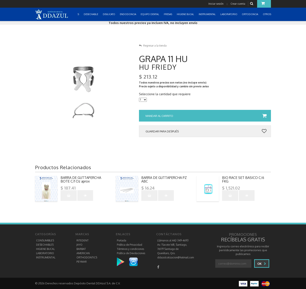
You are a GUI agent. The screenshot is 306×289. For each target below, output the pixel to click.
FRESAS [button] (168, 14)
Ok (261, 263)
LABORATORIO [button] (229, 14)
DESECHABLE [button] (91, 14)
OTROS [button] (267, 14)
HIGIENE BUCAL (45, 249)
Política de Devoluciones (131, 253)
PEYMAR (81, 261)
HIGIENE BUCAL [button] (186, 14)
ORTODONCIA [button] (250, 14)
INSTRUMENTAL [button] (207, 14)
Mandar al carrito (206, 115)
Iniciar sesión (216, 3)
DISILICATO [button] (109, 14)
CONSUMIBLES (45, 240)
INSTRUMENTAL (45, 257)
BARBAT (81, 249)
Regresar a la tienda (153, 45)
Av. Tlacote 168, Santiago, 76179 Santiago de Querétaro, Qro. (172, 249)
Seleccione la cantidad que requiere (165, 94)
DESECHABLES (45, 244)
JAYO (79, 244)
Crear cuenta (238, 3)
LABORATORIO (45, 253)
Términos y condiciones (130, 249)
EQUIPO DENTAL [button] (150, 14)
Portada (121, 240)
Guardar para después (206, 131)
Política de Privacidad (129, 244)
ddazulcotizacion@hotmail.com (175, 257)
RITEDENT (82, 240)
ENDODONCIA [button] (128, 14)
